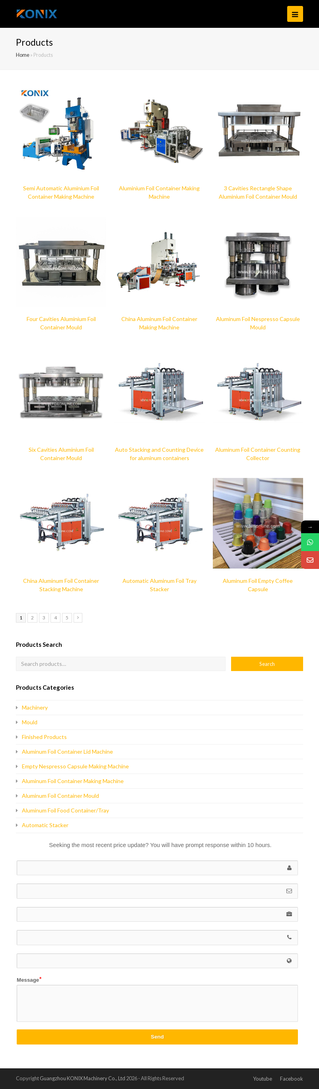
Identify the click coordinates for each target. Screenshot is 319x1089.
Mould (29, 722)
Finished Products (44, 736)
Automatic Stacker (45, 825)
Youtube (262, 1078)
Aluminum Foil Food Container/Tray (65, 810)
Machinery (35, 707)
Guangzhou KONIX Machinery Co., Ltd (82, 1078)
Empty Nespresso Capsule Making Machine (75, 766)
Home (22, 55)
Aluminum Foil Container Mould (60, 795)
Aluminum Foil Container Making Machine (73, 781)
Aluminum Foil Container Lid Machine (67, 751)
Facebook (291, 1078)
